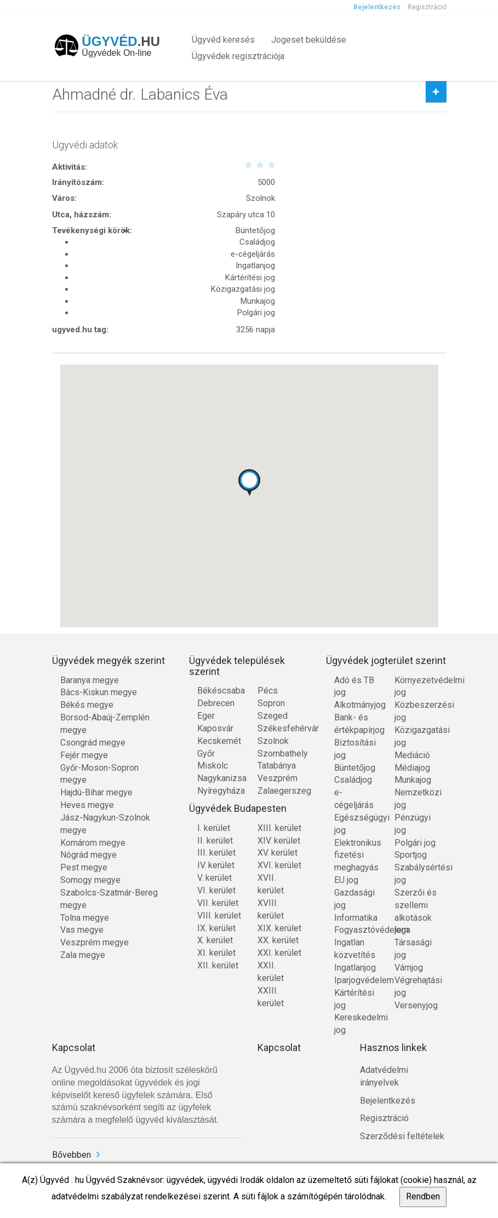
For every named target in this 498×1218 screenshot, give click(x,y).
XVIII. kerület (270, 909)
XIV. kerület (278, 840)
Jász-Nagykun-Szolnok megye (105, 823)
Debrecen (215, 703)
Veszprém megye (94, 942)
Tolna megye (84, 918)
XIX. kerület (279, 928)
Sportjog (410, 855)
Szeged (272, 716)
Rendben (423, 1196)
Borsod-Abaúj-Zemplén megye (105, 723)
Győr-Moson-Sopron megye (99, 774)
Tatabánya (276, 765)
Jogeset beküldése (308, 39)
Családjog (353, 780)
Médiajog (412, 768)
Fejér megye (84, 755)
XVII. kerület (270, 884)
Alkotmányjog (356, 705)
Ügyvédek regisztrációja (238, 56)
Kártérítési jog (354, 999)
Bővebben (71, 1155)
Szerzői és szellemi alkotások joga (415, 911)
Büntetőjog (354, 768)
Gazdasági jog (354, 898)
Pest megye (83, 867)
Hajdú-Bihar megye (96, 792)
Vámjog (408, 967)
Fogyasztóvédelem (356, 930)
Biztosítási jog (355, 748)
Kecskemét (219, 741)
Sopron (271, 703)
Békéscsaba (219, 690)
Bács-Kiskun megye (98, 692)
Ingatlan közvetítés (354, 948)
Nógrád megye (88, 855)
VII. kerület (217, 903)
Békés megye (86, 705)
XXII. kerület (270, 971)
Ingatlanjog (355, 967)
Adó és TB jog (354, 686)
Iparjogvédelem (356, 980)
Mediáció (412, 755)
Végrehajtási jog (416, 986)
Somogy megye (90, 880)
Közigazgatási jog (416, 736)
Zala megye (82, 955)
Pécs (267, 690)
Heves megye (87, 805)
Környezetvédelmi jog (416, 686)
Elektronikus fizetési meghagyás (356, 855)
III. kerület (216, 852)
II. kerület (215, 840)
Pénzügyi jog (412, 823)
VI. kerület (216, 890)
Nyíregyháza (219, 791)
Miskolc (212, 765)
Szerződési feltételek (402, 1136)
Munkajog (412, 780)
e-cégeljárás (354, 798)
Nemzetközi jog (416, 798)
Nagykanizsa (219, 778)
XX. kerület (278, 940)
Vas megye (82, 930)
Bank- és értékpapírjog (356, 723)
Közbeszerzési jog (416, 711)
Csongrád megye (92, 742)
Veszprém (277, 778)
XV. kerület (277, 852)
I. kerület (213, 828)
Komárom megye (92, 843)
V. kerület (214, 878)
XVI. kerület (279, 865)
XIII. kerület (279, 828)
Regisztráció (427, 7)
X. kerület (215, 940)
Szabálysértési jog (416, 873)
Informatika (355, 918)
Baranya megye (89, 680)
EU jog (346, 880)
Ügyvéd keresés (223, 39)
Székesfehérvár (279, 728)
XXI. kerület (279, 953)
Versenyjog (416, 1005)
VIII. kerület (219, 915)
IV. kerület (215, 865)
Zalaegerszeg (279, 791)
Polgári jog (415, 843)
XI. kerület (216, 953)
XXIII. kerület (270, 996)
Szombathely (279, 753)
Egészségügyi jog (356, 823)
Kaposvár (215, 728)
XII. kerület (217, 965)
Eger (206, 716)
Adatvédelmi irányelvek (384, 1076)
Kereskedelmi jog (356, 1023)
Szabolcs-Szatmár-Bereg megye (109, 898)
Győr (206, 753)
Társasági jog (413, 948)
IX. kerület (216, 928)
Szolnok (273, 741)
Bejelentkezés (376, 7)
